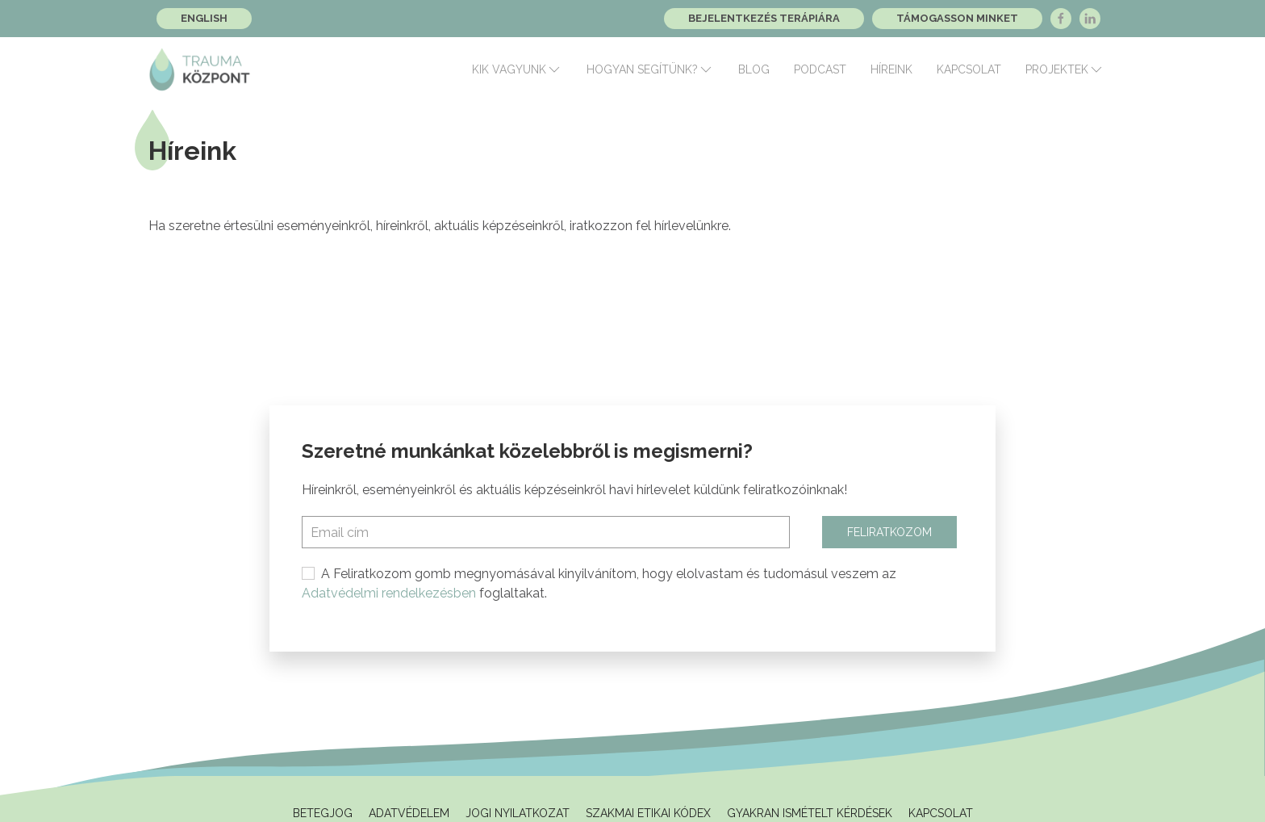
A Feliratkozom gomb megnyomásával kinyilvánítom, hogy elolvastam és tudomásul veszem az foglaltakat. (599, 583)
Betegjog (323, 813)
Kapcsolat (969, 69)
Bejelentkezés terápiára (764, 18)
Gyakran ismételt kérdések (809, 813)
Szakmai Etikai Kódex (648, 813)
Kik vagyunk (517, 69)
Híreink (891, 69)
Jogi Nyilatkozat (518, 813)
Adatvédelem (409, 813)
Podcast (820, 69)
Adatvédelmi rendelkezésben (389, 593)
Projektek (1064, 69)
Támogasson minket (957, 18)
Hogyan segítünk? (650, 69)
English (204, 18)
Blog (754, 69)
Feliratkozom (889, 532)
